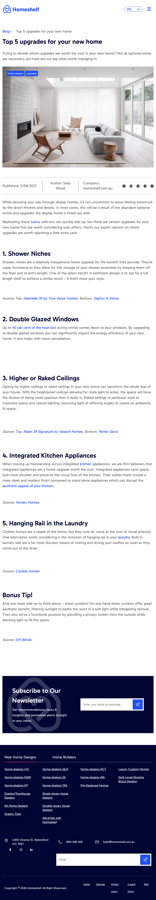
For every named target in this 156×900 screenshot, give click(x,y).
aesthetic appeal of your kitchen (27, 486)
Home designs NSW (17, 777)
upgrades (32, 73)
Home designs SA (54, 777)
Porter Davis (108, 431)
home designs (15, 73)
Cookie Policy (131, 888)
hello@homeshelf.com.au (119, 842)
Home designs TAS (54, 785)
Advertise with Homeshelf (51, 820)
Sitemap (100, 884)
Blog (6, 31)
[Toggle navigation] (148, 9)
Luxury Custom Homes (133, 769)
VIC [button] (133, 9)
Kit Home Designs (16, 806)
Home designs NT (16, 785)
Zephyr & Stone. (106, 298)
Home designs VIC (16, 769)
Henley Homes (27, 502)
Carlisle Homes (27, 571)
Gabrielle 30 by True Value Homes (50, 298)
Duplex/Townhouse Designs (17, 795)
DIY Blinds (23, 640)
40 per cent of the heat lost (34, 327)
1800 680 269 (74, 842)
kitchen (85, 464)
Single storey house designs (55, 795)
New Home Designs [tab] (20, 757)
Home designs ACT (93, 769)
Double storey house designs (56, 808)
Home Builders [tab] (64, 757)
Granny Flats (12, 814)
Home (86, 884)
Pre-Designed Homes (94, 785)
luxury (36, 222)
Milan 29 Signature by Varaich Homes (53, 431)
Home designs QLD (55, 769)
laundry (124, 537)
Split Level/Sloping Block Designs (131, 779)
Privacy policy (115, 888)
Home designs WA (92, 777)
